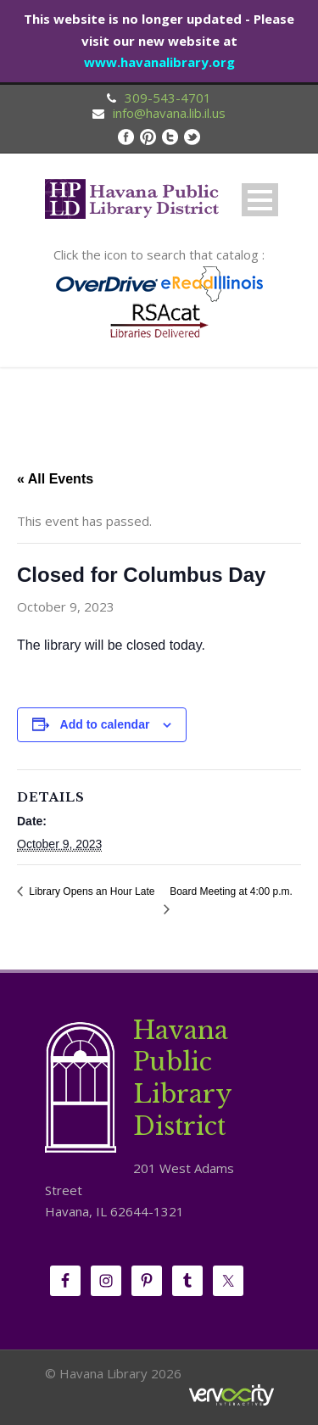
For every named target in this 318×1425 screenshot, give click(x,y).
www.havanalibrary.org (159, 61)
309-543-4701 (168, 97)
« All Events (55, 479)
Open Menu (260, 199)
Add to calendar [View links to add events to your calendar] (105, 724)
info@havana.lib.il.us (169, 112)
